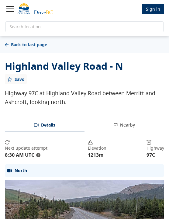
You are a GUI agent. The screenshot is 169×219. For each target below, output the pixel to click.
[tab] (44, 125)
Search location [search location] (25, 27)
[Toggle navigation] (10, 9)
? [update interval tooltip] (38, 155)
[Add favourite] (16, 79)
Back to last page (26, 44)
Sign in (153, 9)
